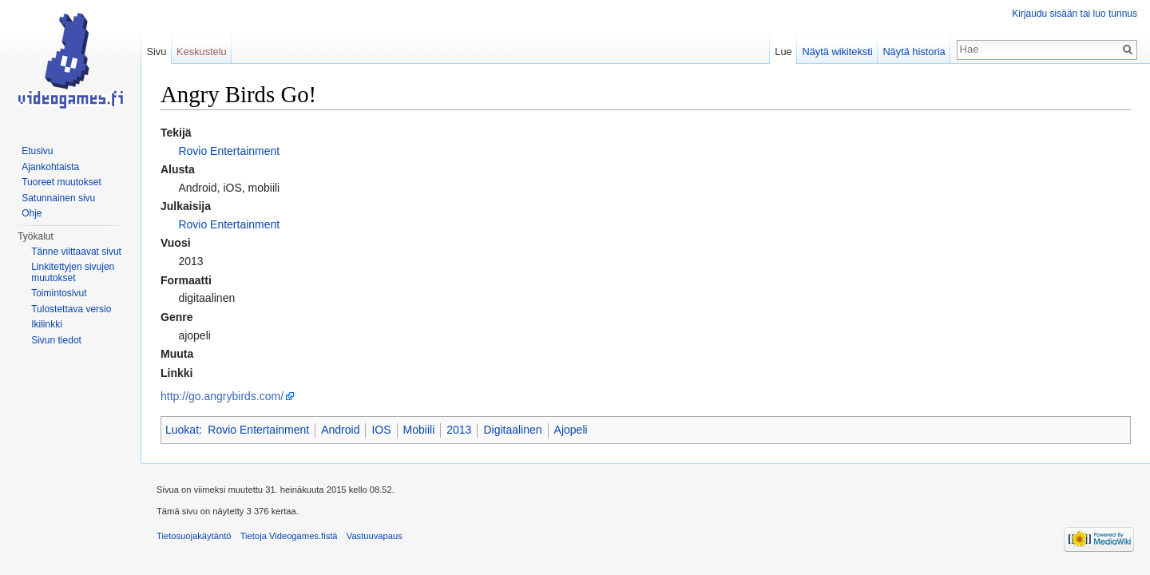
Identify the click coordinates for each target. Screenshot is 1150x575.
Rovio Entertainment (229, 151)
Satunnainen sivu (58, 198)
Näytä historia (913, 52)
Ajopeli (571, 429)
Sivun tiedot (56, 340)
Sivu (156, 52)
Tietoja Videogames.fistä (289, 536)
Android (340, 429)
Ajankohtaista (50, 166)
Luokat (182, 429)
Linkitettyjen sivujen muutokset (72, 272)
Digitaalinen (512, 429)
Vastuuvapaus (374, 536)
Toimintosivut (58, 293)
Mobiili (419, 429)
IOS (381, 429)
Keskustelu (201, 52)
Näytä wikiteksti (837, 52)
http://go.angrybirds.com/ (222, 396)
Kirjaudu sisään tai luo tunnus (1074, 13)
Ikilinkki (46, 324)
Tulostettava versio (71, 309)
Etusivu (37, 151)
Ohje (32, 213)
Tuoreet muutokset (61, 182)
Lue (783, 52)
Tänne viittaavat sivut (76, 251)
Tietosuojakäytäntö (194, 536)
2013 (458, 429)
